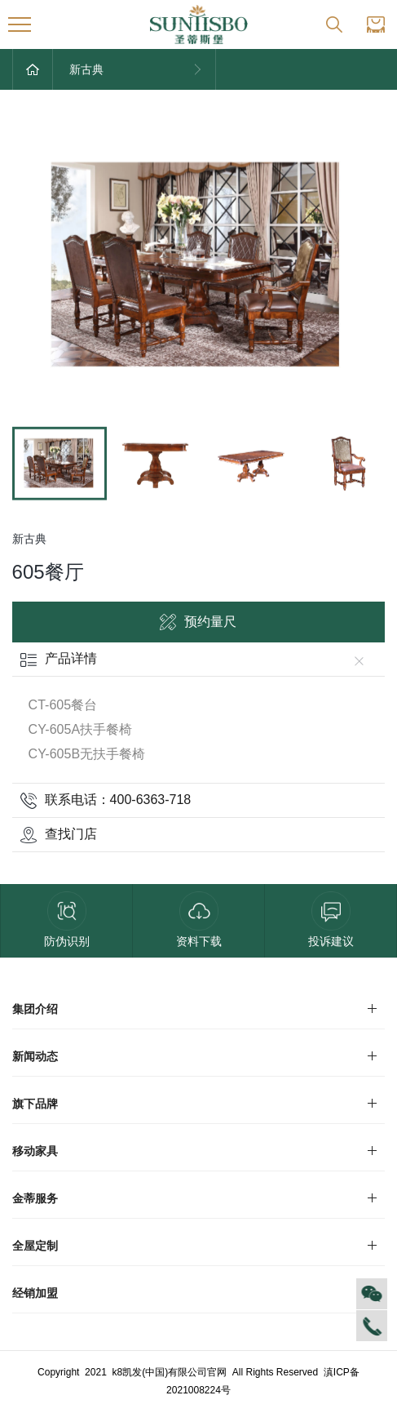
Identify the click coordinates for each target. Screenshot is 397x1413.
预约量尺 (198, 622)
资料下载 (199, 919)
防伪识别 (67, 919)
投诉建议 (331, 919)
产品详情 (196, 658)
